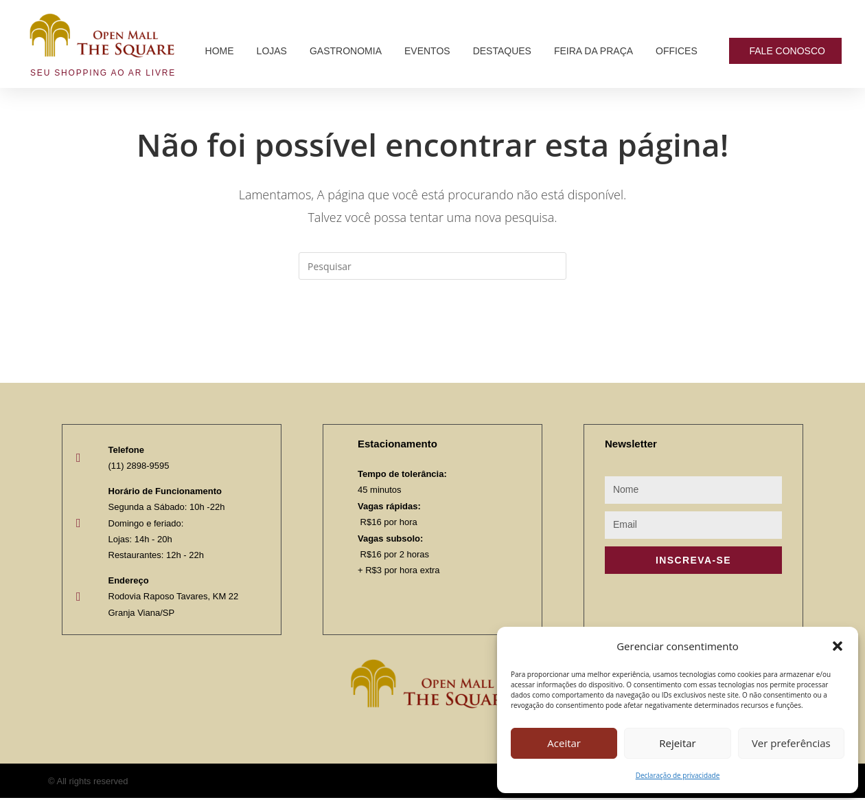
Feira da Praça (593, 50)
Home (219, 50)
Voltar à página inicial (432, 335)
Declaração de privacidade (678, 775)
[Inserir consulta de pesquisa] (432, 266)
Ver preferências (791, 743)
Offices (676, 50)
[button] (837, 646)
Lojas (272, 50)
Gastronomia (346, 50)
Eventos (427, 50)
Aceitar (564, 743)
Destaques (502, 50)
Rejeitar (677, 743)
